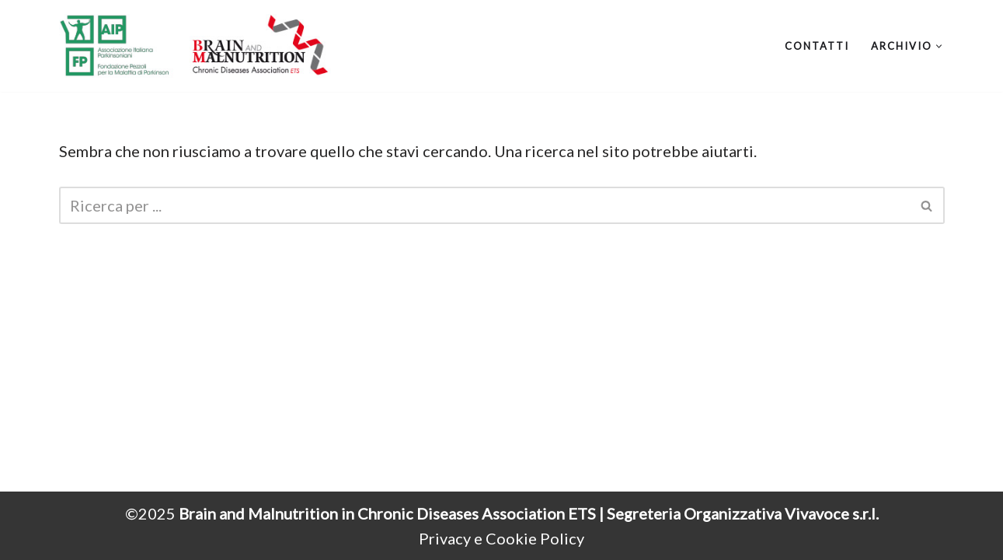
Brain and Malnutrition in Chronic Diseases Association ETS (389, 513)
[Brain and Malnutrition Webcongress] (195, 46)
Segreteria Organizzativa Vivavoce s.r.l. (743, 513)
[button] (939, 46)
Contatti (817, 46)
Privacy (445, 538)
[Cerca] (484, 205)
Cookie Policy (535, 538)
